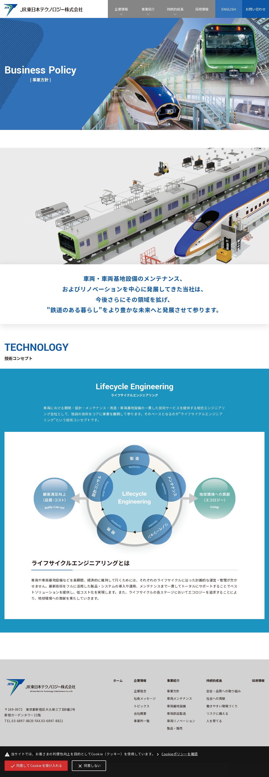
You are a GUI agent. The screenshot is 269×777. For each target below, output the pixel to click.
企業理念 (140, 691)
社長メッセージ (145, 698)
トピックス (141, 706)
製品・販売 (175, 728)
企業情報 (121, 9)
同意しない (89, 766)
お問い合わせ (256, 9)
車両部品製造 (176, 713)
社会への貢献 (215, 698)
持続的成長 (175, 9)
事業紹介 (148, 9)
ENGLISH (228, 9)
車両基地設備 (176, 706)
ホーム (118, 680)
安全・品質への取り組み (223, 691)
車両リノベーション (181, 721)
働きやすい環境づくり (222, 706)
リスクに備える (217, 713)
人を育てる (214, 721)
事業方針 (173, 691)
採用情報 (202, 9)
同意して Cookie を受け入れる (36, 766)
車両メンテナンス (179, 698)
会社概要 (140, 713)
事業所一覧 (141, 721)
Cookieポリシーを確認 (176, 754)
